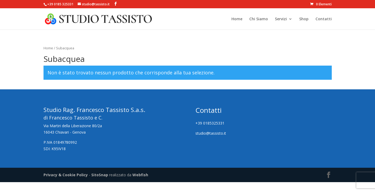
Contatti (323, 19)
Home (236, 19)
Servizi (281, 19)
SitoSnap (99, 174)
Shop (304, 19)
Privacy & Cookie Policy (66, 174)
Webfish (140, 174)
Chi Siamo (258, 19)
